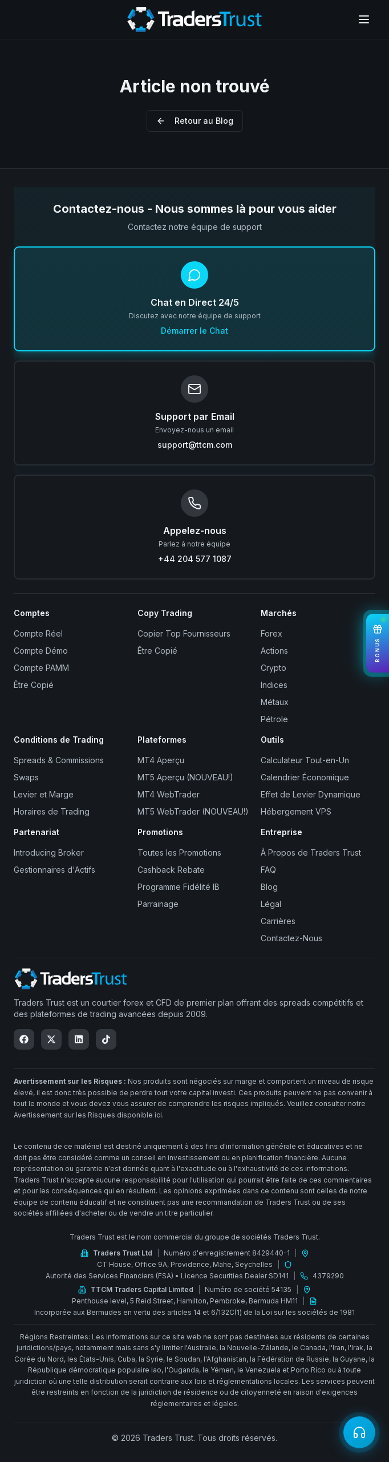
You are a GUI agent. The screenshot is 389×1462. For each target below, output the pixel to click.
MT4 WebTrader (168, 794)
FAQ (268, 869)
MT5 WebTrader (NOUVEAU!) (193, 811)
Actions (274, 650)
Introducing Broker (49, 852)
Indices (274, 685)
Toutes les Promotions (179, 852)
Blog (269, 887)
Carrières (278, 921)
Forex (271, 633)
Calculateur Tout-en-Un (305, 760)
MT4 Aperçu (160, 760)
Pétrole (274, 719)
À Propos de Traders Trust (311, 852)
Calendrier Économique (305, 777)
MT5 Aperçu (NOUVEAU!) (185, 777)
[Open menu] (364, 19)
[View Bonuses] (377, 643)
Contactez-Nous (291, 938)
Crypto (273, 668)
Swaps (26, 777)
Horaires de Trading (52, 811)
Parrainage (158, 904)
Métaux (275, 702)
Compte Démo (41, 650)
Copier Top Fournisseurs (183, 633)
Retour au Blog (194, 120)
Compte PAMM (41, 668)
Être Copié (34, 685)
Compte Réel (38, 633)
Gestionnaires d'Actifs (54, 869)
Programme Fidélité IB (178, 887)
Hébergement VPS (296, 811)
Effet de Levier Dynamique (310, 794)
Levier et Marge (44, 794)
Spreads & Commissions (59, 760)
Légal (271, 904)
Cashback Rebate (171, 869)
